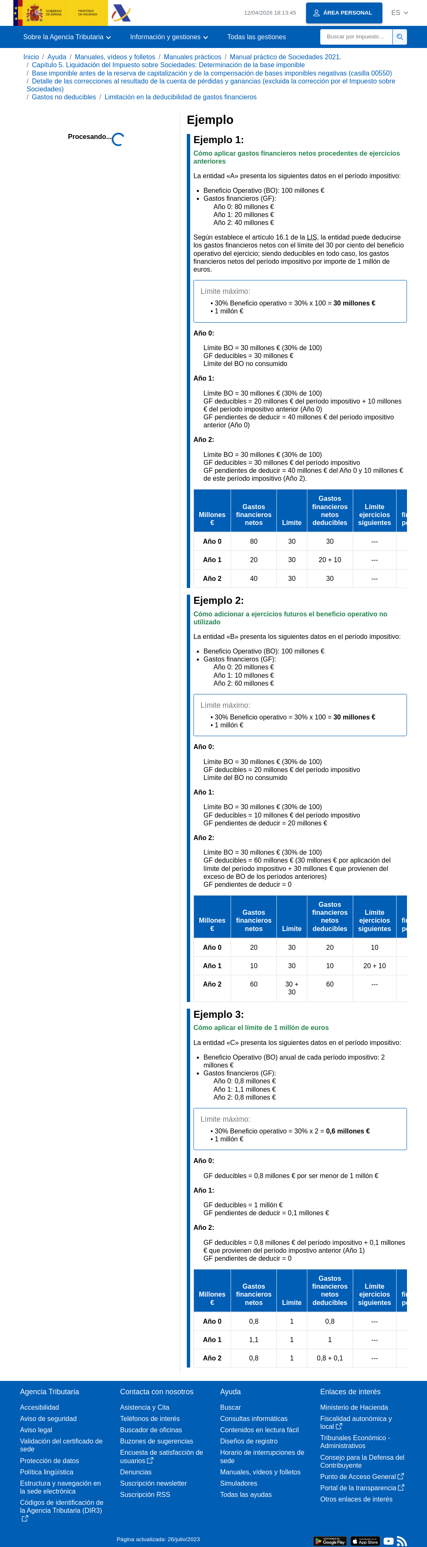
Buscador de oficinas (151, 1429)
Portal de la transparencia (362, 1487)
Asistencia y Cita (144, 1407)
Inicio (31, 57)
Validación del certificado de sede (61, 1445)
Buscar (230, 1407)
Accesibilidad (39, 1407)
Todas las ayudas (246, 1494)
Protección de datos (49, 1460)
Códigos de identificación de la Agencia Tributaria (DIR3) (61, 1510)
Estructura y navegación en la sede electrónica (60, 1487)
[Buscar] (356, 37)
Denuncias (136, 1472)
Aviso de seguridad (48, 1418)
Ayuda (57, 57)
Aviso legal (36, 1429)
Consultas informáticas (254, 1418)
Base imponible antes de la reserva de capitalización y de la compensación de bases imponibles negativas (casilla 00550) (212, 73)
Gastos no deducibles (64, 97)
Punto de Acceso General (362, 1476)
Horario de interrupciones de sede (262, 1456)
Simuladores (238, 1483)
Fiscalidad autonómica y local (356, 1422)
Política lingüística (46, 1472)
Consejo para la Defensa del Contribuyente (362, 1461)
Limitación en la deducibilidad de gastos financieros (181, 97)
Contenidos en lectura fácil (259, 1429)
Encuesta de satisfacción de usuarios (161, 1456)
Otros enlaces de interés (356, 1499)
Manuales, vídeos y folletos (115, 57)
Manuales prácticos (192, 57)
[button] (400, 12)
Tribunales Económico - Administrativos (355, 1441)
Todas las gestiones (256, 36)
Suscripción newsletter (153, 1483)
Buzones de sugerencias (156, 1441)
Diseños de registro (249, 1441)
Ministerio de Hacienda (354, 1407)
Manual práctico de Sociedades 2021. (286, 57)
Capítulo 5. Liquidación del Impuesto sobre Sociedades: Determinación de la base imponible (168, 64)
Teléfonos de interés (150, 1418)
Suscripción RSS (145, 1494)
